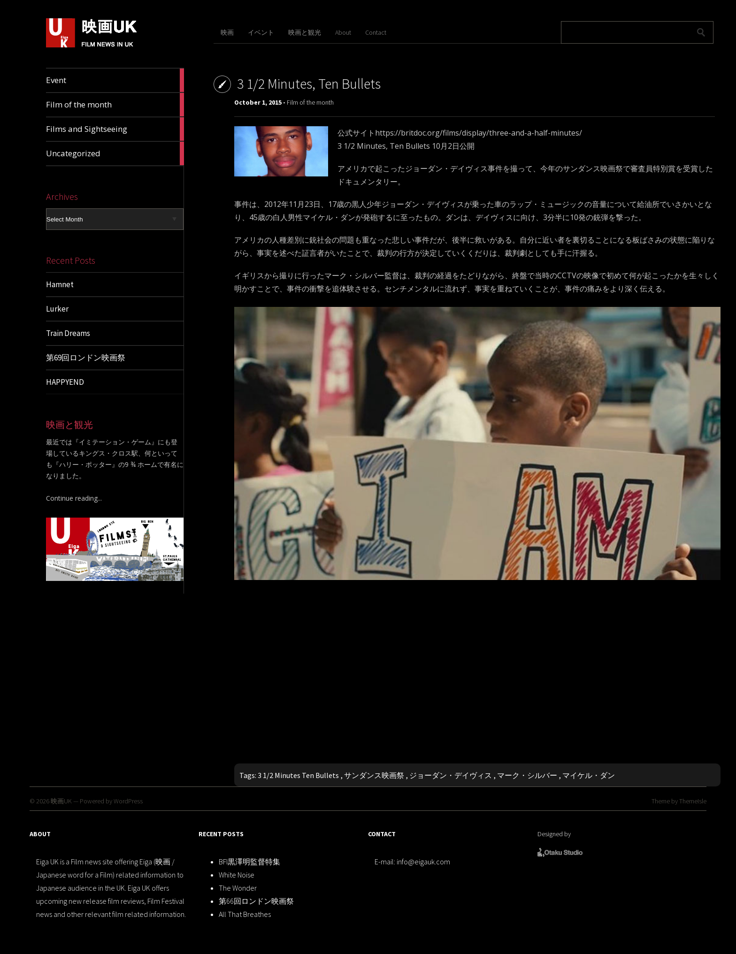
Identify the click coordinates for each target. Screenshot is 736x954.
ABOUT (40, 834)
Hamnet (60, 284)
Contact (375, 32)
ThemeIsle (692, 801)
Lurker (57, 309)
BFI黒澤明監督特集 (249, 861)
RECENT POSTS (221, 834)
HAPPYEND (65, 382)
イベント (261, 32)
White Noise (236, 874)
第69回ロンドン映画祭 (85, 357)
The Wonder (238, 888)
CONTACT (382, 834)
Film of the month (310, 102)
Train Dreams (68, 333)
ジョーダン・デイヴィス (450, 775)
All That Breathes (245, 914)
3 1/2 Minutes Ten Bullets (298, 775)
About (343, 32)
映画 (227, 32)
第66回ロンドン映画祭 (256, 901)
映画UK (61, 801)
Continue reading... (74, 498)
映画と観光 (304, 32)
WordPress (128, 801)
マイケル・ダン (588, 775)
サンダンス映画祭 (374, 775)
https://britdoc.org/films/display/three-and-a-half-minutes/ (478, 133)
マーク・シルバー (527, 775)
